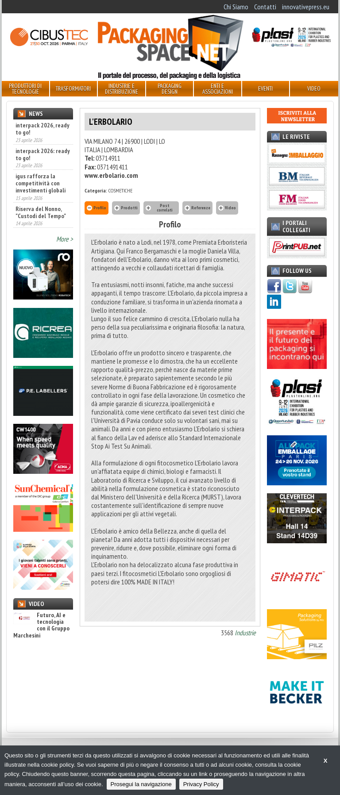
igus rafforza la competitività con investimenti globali (40, 183)
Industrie (245, 632)
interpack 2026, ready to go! (42, 129)
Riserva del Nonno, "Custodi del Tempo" (40, 212)
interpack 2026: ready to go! (42, 154)
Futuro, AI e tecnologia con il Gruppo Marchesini (41, 625)
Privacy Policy (201, 784)
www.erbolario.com (111, 175)
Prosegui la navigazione (141, 784)
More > (64, 238)
